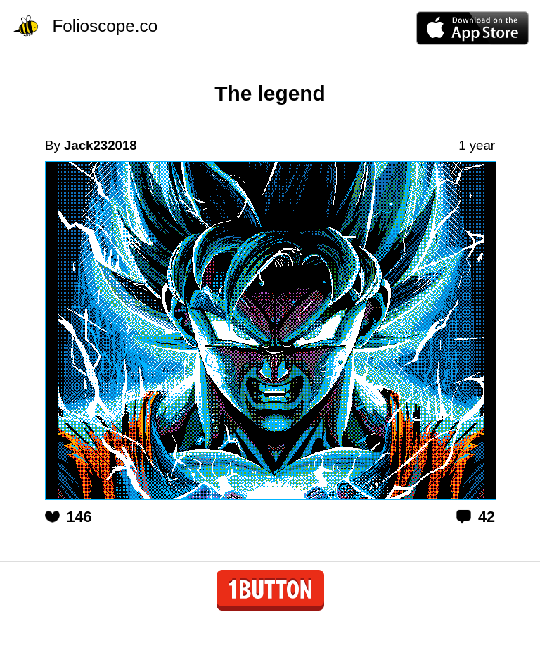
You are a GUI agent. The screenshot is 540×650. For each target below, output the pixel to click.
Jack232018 (100, 145)
